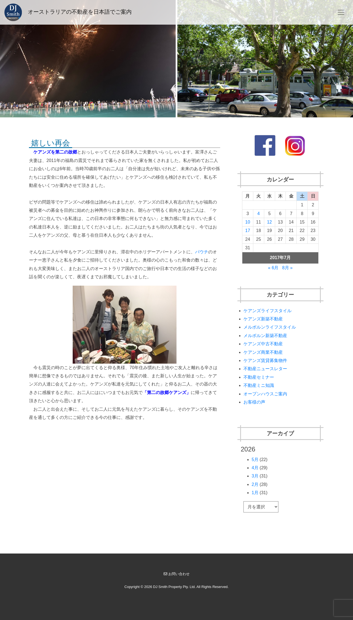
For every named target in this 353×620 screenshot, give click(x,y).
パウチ (201, 252)
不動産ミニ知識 (258, 385)
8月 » (287, 267)
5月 (255, 459)
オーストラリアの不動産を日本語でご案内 (68, 12)
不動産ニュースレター (265, 368)
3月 (255, 476)
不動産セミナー (258, 377)
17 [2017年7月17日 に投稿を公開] (247, 230)
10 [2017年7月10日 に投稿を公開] (247, 222)
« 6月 (273, 267)
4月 (255, 467)
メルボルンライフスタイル (269, 327)
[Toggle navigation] (341, 12)
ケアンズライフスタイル (267, 310)
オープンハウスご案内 (265, 394)
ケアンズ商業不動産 (263, 352)
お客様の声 (254, 402)
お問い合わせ (177, 574)
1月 (255, 492)
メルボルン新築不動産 (265, 335)
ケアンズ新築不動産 (263, 319)
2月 (255, 484)
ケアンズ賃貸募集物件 (265, 360)
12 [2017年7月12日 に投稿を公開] (269, 222)
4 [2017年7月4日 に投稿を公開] (258, 213)
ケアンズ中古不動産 (263, 343)
